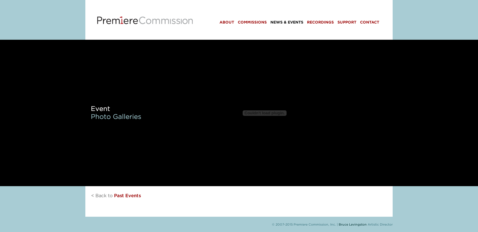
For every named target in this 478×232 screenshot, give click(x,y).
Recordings (320, 22)
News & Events (286, 22)
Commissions (252, 22)
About (226, 22)
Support (346, 22)
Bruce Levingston (353, 224)
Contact (369, 22)
